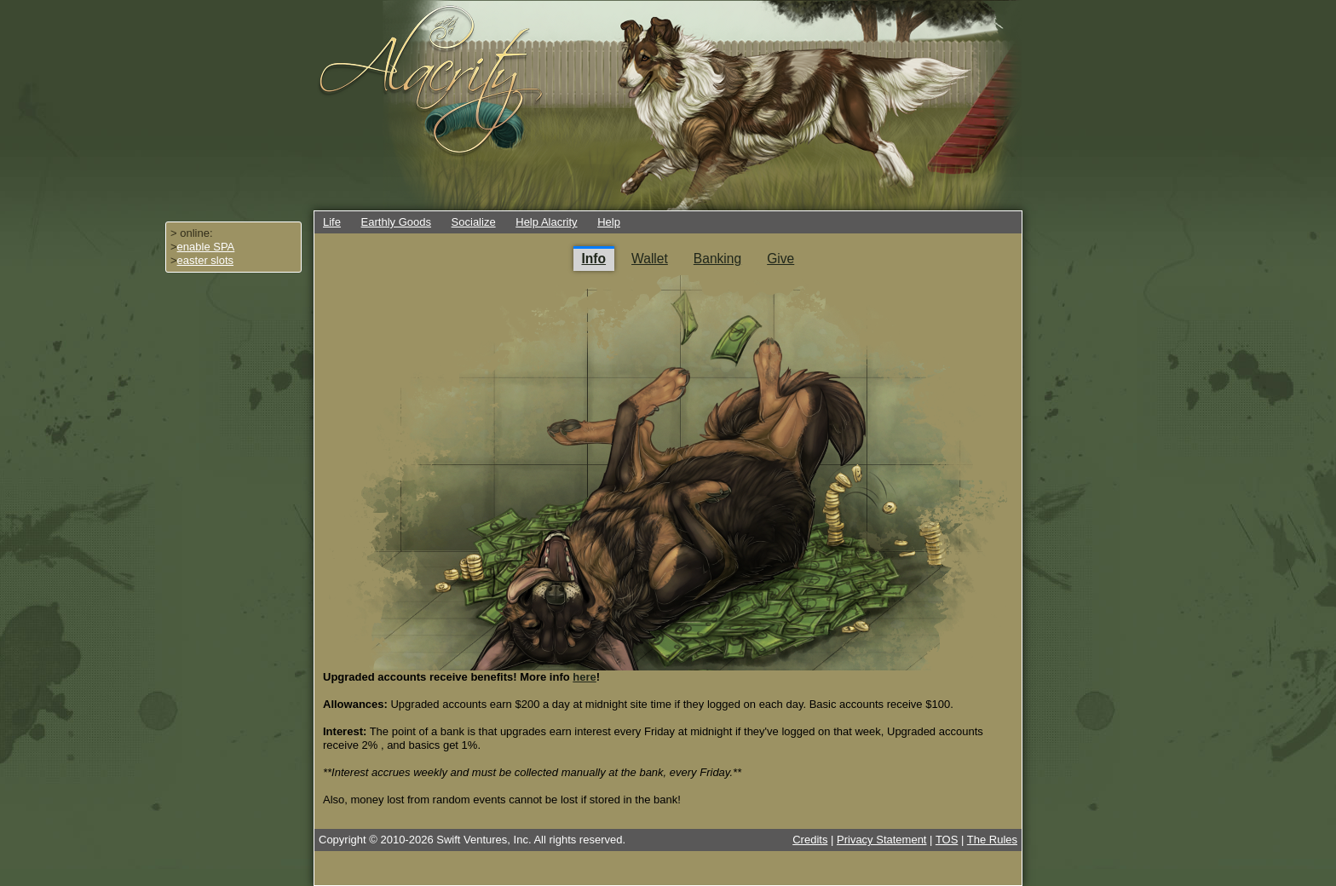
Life (332, 222)
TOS (947, 839)
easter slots (205, 260)
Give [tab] (780, 258)
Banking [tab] (717, 258)
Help (608, 222)
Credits (809, 839)
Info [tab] (594, 258)
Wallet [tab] (649, 258)
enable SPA (206, 246)
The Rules (992, 839)
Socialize (474, 222)
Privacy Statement (882, 839)
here (584, 676)
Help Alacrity (546, 222)
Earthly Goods (396, 222)
